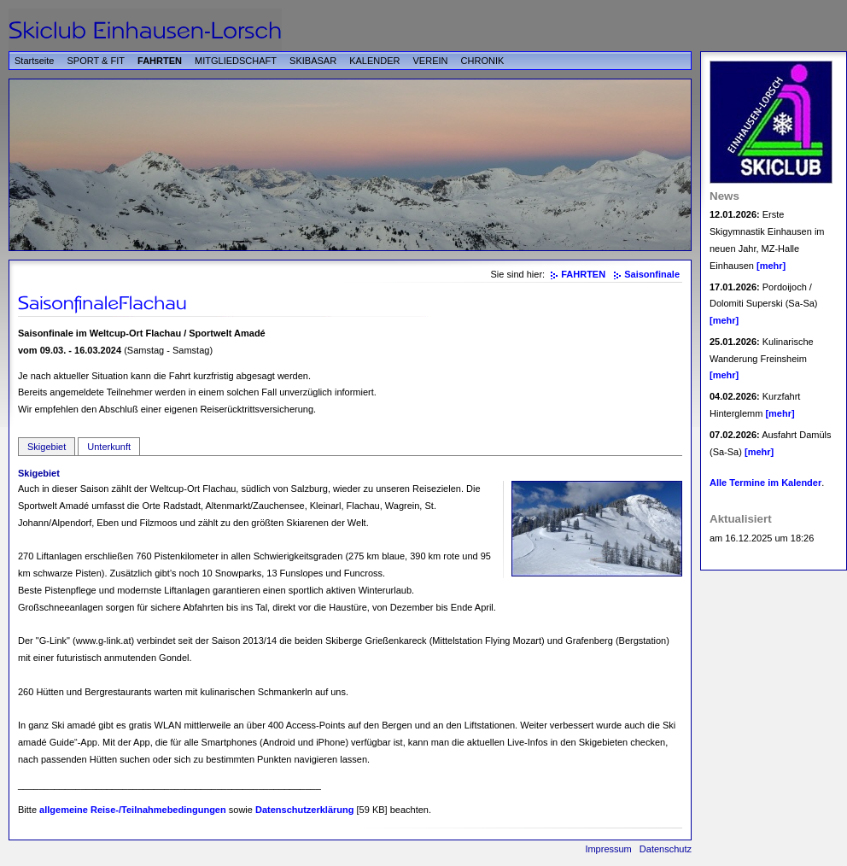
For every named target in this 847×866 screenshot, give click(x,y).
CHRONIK (483, 61)
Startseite (34, 61)
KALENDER (374, 61)
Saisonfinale (652, 274)
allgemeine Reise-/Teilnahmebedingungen (132, 810)
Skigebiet (46, 447)
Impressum (608, 849)
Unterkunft (109, 447)
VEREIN (430, 61)
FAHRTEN (159, 61)
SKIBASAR (312, 61)
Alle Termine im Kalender (765, 482)
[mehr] (771, 265)
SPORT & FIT (96, 61)
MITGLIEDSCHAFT (236, 61)
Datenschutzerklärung (304, 810)
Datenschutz (666, 849)
